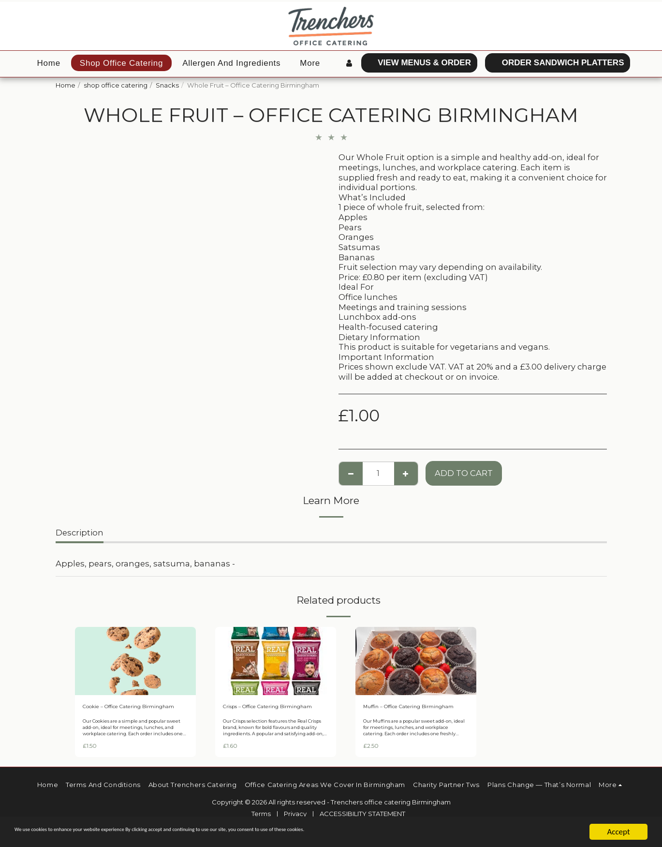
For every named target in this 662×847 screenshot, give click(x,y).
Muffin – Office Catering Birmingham (400, 712)
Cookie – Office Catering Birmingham (122, 712)
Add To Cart (464, 473)
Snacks (167, 85)
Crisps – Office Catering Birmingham (260, 712)
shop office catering (115, 85)
